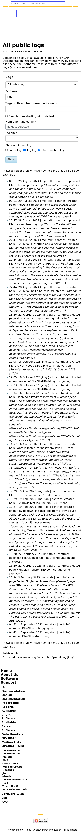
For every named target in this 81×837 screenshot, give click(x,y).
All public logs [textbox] (17, 84)
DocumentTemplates (14, 779)
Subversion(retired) (14, 789)
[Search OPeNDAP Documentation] (38, 3)
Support (8, 682)
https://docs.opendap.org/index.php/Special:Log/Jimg (38, 657)
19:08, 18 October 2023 (25, 361)
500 (12, 174)
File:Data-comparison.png (26, 185)
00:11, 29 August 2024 (24, 181)
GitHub (6, 776)
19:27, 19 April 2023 (22, 506)
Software (9, 679)
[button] (76, 137)
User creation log (53, 150)
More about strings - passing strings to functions (48, 318)
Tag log (31, 150)
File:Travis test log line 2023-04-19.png (34, 495)
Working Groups (12, 767)
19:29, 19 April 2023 (22, 491)
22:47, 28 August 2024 (24, 220)
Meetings (8, 770)
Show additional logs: (19, 145)
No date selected (18, 126)
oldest (20, 170)
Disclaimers (70, 829)
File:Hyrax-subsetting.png (26, 224)
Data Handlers (13, 734)
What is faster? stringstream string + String (45, 448)
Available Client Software (9, 714)
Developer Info (11, 753)
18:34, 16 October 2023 (25, 393)
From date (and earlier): (21, 121)
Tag (7, 133)
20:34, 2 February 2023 (24, 577)
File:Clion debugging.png (38, 628)
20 (63, 170)
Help (5, 783)
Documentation (11, 750)
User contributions (15, 12)
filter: (11, 133)
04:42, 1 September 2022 (26, 632)
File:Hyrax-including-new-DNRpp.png (33, 263)
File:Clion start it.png (35, 636)
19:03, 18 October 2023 (25, 385)
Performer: (12, 91)
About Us (9, 675)
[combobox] (41, 84)
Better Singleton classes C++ (36, 581)
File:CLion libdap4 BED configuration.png (49, 557)
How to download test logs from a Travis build (46, 510)
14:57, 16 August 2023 (24, 444)
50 (69, 170)
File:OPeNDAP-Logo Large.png (28, 365)
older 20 (53, 170)
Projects (7, 757)
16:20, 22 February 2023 (25, 553)
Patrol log (15, 150)
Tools (76, 12)
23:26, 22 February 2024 (25, 314)
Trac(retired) (10, 786)
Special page (10, 12)
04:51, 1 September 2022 (26, 624)
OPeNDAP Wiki (13, 746)
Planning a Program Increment (36, 397)
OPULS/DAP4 (10, 763)
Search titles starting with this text (31, 116)
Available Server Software (9, 726)
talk (50, 181)
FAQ (5, 801)
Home (6, 671)
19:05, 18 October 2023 (25, 377)
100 (76, 170)
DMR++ (7, 760)
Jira (4, 773)
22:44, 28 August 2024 (24, 259)
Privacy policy (15, 829)
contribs (60, 181)
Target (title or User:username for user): (31, 103)
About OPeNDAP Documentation (43, 829)
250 (5, 174)
